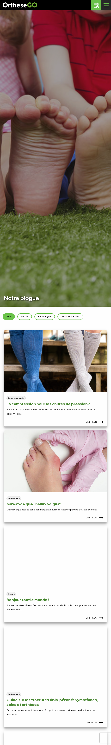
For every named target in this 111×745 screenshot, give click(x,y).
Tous (8, 316)
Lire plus (94, 422)
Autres (24, 316)
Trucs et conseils (70, 316)
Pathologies (44, 316)
